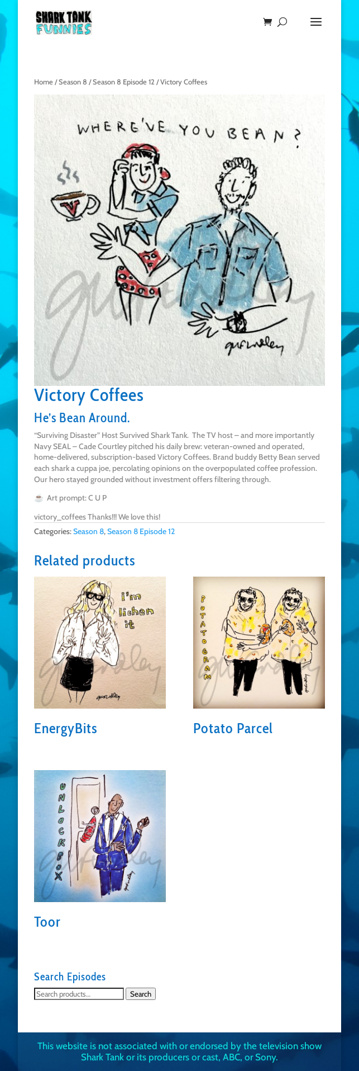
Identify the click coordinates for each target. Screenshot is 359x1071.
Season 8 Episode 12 (124, 82)
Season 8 (73, 82)
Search (140, 993)
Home (43, 82)
